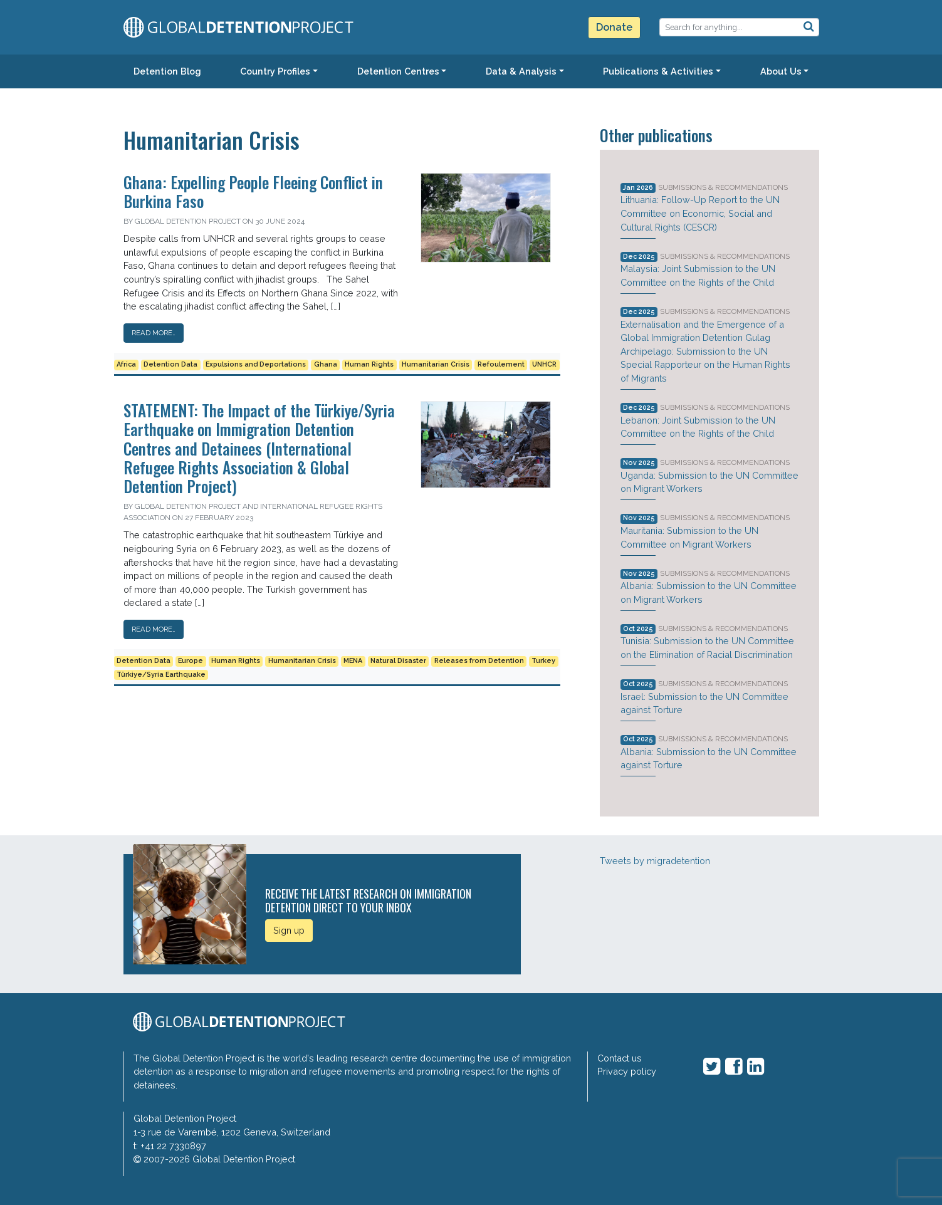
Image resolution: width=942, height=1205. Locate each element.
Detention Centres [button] (398, 71)
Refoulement (501, 364)
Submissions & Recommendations (723, 187)
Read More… (153, 332)
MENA (352, 661)
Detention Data (170, 364)
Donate (614, 27)
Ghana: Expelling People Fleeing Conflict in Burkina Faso (253, 191)
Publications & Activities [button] (658, 71)
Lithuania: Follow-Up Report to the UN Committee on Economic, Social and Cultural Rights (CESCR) (700, 213)
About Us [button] (781, 71)
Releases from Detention (479, 661)
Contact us (619, 1058)
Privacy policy (626, 1071)
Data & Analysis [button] (521, 71)
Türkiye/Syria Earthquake (161, 674)
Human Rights (369, 364)
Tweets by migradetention (655, 860)
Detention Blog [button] (167, 71)
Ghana (325, 364)
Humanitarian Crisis (435, 364)
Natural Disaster (398, 661)
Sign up (289, 930)
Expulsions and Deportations (256, 364)
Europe (190, 661)
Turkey (543, 661)
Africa (126, 364)
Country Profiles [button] (275, 71)
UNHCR (544, 364)
